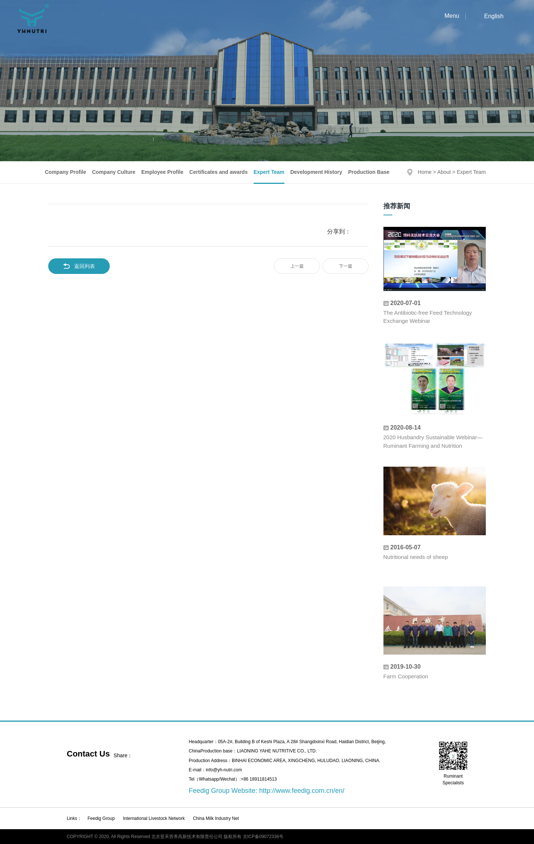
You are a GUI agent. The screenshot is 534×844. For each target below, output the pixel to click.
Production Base (368, 172)
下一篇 (345, 266)
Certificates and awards (218, 172)
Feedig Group (101, 818)
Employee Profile (162, 172)
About (444, 172)
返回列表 (79, 266)
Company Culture (113, 172)
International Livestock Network (154, 818)
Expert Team (269, 172)
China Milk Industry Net (216, 818)
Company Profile (65, 172)
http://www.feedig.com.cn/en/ (302, 790)
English (494, 16)
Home (425, 172)
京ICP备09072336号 (263, 836)
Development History (316, 172)
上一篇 (297, 266)
